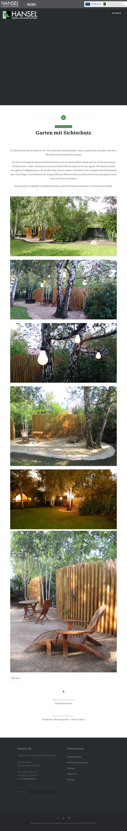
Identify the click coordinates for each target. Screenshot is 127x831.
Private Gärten (63, 126)
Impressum (72, 774)
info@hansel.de (29, 778)
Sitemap (71, 768)
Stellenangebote (74, 756)
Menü (118, 13)
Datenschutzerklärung (77, 762)
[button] (20, 15)
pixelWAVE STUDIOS (87, 823)
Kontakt (71, 779)
